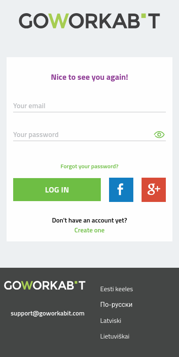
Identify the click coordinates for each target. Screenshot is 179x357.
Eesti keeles (116, 289)
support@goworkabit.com (47, 313)
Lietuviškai (115, 336)
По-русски (116, 304)
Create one (89, 230)
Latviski (110, 320)
